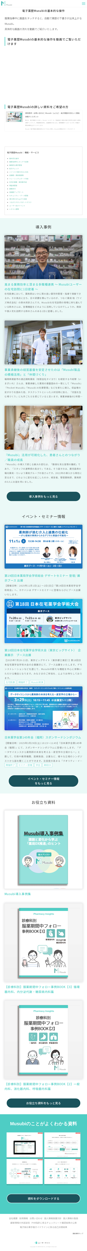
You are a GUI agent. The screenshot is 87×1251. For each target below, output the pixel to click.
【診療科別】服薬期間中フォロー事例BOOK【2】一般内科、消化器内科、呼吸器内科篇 (42, 1086)
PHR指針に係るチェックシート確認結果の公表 (54, 1222)
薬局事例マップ (78, 1233)
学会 (38, 765)
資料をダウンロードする (43, 1198)
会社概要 (13, 1218)
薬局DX (47, 765)
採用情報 (23, 1218)
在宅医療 (10, 682)
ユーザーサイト (44, 1243)
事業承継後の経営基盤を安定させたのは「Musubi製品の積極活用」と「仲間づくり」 (42, 372)
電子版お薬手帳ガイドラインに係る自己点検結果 (43, 1227)
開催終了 (23, 682)
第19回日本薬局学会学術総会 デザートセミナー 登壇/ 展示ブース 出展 (42, 577)
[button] (83, 3)
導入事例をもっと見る (43, 496)
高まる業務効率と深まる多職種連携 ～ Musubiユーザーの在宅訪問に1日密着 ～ (43, 286)
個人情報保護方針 (52, 1218)
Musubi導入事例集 (18, 894)
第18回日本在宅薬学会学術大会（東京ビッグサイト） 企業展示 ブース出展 (43, 652)
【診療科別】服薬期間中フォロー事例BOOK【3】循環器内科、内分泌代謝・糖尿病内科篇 (42, 989)
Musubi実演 (37, 682)
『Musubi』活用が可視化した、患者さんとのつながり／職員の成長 (42, 457)
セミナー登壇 (25, 765)
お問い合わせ (36, 1218)
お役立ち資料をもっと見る (43, 1103)
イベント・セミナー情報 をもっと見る (43, 781)
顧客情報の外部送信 (20, 1222)
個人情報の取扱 (70, 1218)
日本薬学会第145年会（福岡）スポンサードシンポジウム (43, 737)
